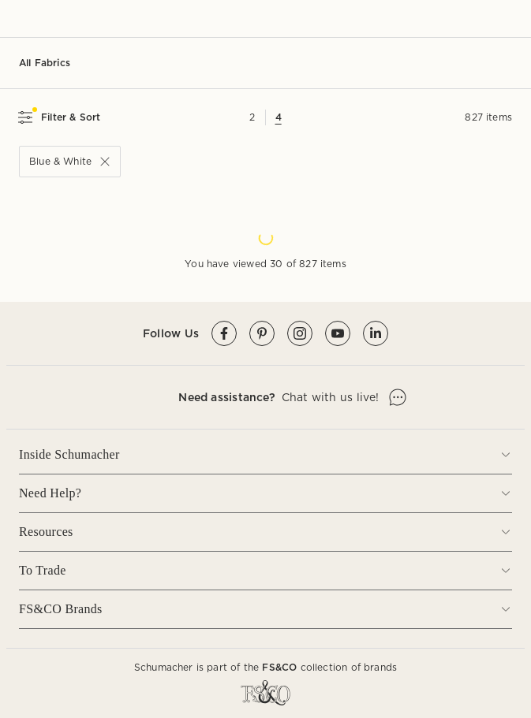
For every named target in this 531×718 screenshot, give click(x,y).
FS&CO (279, 667)
